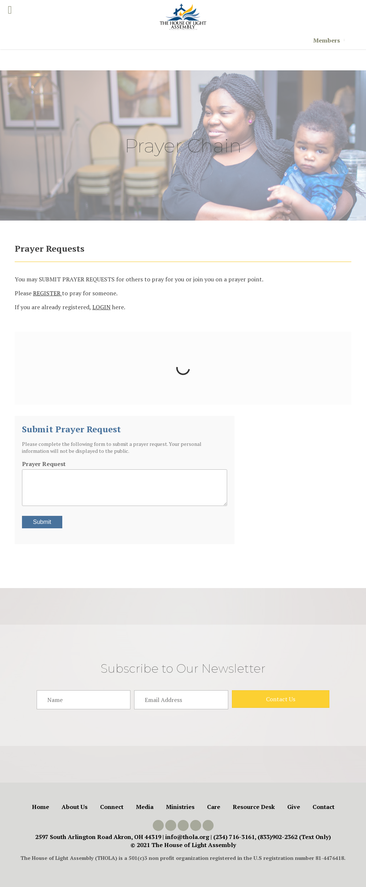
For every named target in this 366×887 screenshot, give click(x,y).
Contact (323, 807)
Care (213, 807)
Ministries (180, 807)
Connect (111, 807)
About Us (75, 807)
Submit (42, 522)
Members (326, 40)
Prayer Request (44, 464)
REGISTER (47, 293)
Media (145, 807)
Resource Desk (254, 807)
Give (293, 807)
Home (40, 807)
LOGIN (101, 307)
